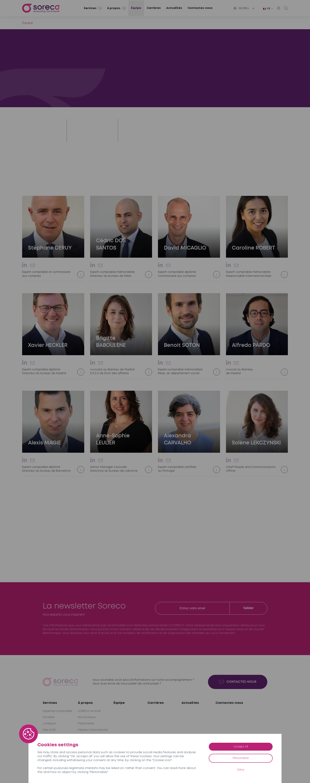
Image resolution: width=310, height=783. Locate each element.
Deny (240, 770)
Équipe (136, 8)
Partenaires (86, 723)
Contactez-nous (200, 8)
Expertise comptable (57, 711)
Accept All (240, 746)
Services (50, 702)
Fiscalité (48, 717)
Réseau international (93, 730)
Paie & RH (49, 730)
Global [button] (241, 8)
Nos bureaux (87, 717)
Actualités (174, 8)
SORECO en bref (89, 711)
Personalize (241, 758)
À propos (85, 702)
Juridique (49, 723)
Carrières (154, 8)
